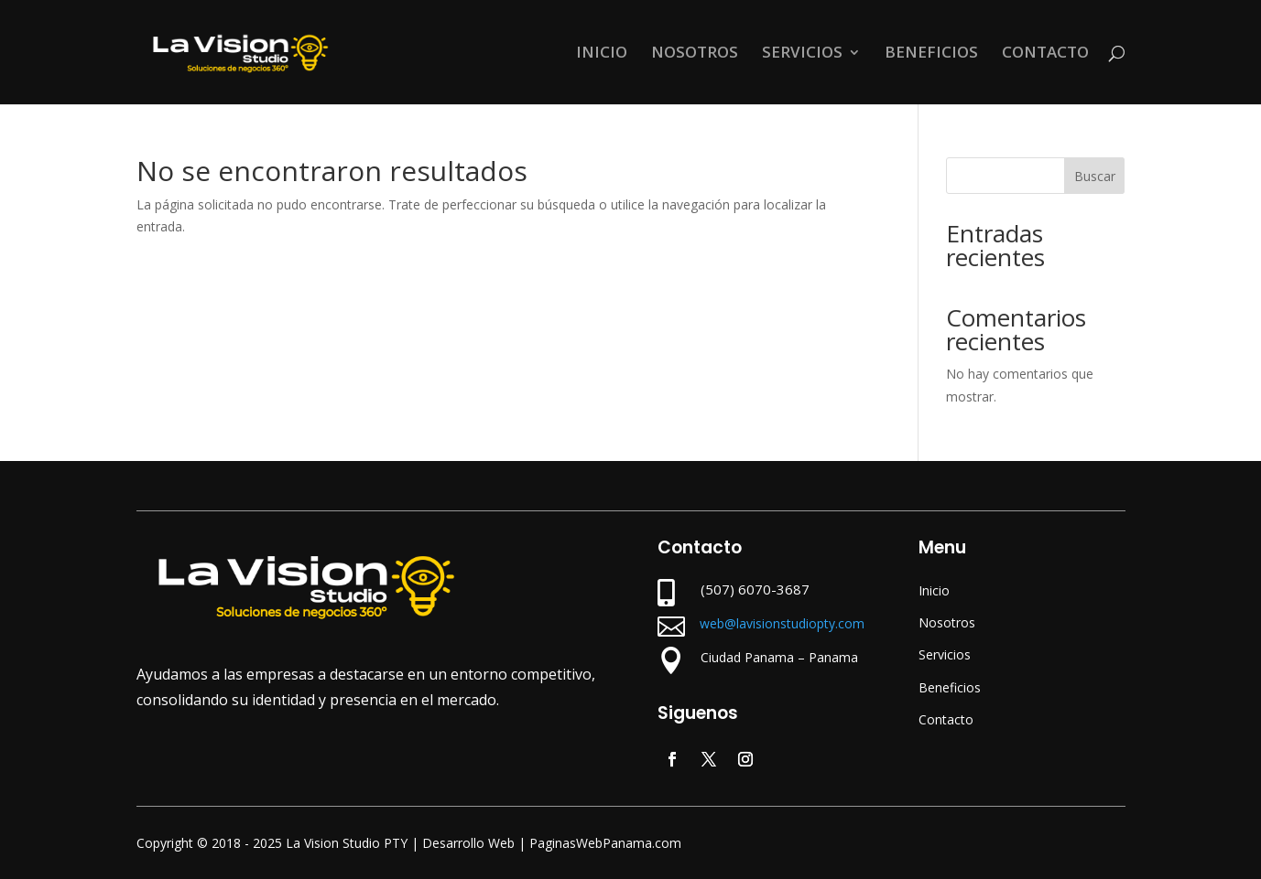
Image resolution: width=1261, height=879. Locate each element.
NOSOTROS (694, 54)
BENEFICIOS (931, 54)
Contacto (946, 719)
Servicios (945, 654)
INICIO (601, 54)
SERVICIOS (802, 54)
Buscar (1094, 176)
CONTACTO (1045, 54)
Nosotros (947, 622)
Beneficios (950, 687)
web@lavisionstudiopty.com (782, 623)
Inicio (934, 590)
